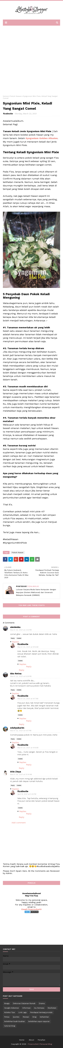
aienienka (15, 627)
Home (5, 96)
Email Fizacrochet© (31, 909)
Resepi (26, 1017)
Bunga (6, 1003)
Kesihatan (52, 1008)
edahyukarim (17, 728)
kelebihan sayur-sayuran (39, 1021)
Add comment (19, 822)
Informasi (26, 1008)
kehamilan (44, 1017)
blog (34, 1017)
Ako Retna (15, 673)
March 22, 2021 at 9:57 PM (20, 731)
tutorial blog (9, 1026)
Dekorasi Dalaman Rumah (24, 1003)
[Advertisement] (31, 59)
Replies (15, 642)
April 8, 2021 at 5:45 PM (27, 794)
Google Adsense (11, 1008)
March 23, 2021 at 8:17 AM (28, 699)
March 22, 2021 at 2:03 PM (21, 630)
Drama (42, 1003)
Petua (6, 1017)
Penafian (41, 1040)
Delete (19, 638)
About (31, 1040)
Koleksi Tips (9, 1012)
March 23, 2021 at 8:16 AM (28, 647)
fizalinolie (8, 114)
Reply (13, 638)
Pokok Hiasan (15, 96)
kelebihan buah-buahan (14, 1021)
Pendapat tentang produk (41, 1012)
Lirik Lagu (23, 1012)
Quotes (16, 1017)
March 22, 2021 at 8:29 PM (20, 676)
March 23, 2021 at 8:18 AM (28, 748)
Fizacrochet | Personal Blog (40, 1044)
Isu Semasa (39, 1008)
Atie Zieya (15, 771)
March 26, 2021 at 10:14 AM (21, 774)
